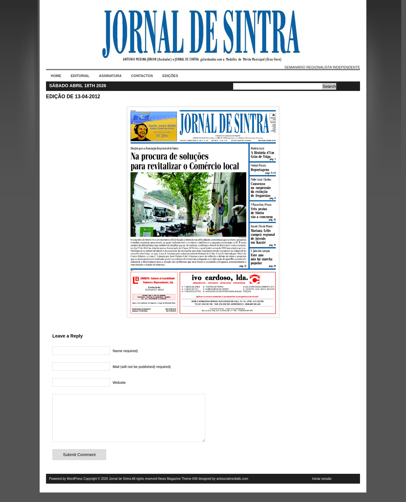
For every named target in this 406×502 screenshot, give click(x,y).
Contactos (142, 76)
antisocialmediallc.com (232, 488)
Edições (170, 76)
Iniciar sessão (321, 488)
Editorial (80, 76)
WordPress (74, 488)
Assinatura (110, 76)
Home (56, 76)
